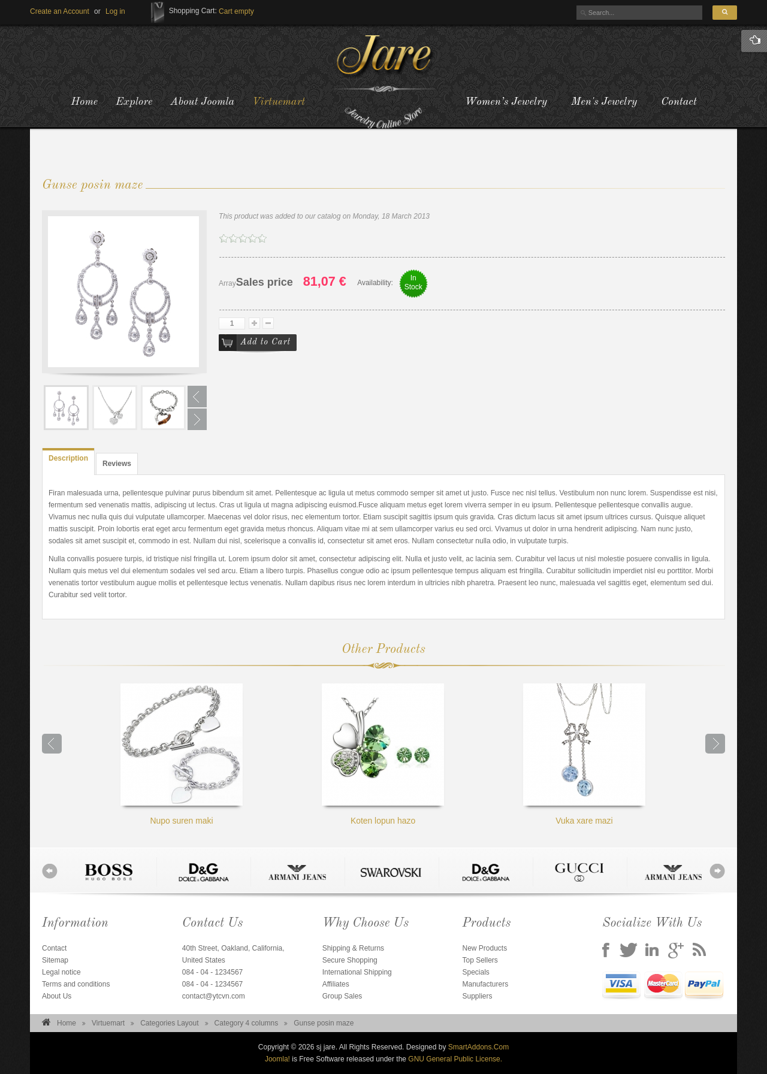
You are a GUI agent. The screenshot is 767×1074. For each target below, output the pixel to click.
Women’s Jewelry (506, 101)
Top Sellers (479, 960)
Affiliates (335, 984)
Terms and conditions (76, 984)
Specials (475, 972)
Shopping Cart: (193, 11)
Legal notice (61, 972)
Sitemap (55, 960)
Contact (678, 101)
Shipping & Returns (353, 948)
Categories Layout (169, 1023)
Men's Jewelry (604, 101)
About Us (56, 996)
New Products (484, 948)
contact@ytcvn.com (213, 996)
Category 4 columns (247, 1023)
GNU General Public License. (455, 1059)
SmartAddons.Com (478, 1047)
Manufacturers (485, 984)
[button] (115, 11)
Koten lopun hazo (383, 754)
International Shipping (357, 972)
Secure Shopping (350, 960)
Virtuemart (108, 1023)
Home (66, 1023)
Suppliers (477, 996)
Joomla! (277, 1059)
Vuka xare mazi (584, 754)
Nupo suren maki (181, 754)
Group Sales (342, 996)
